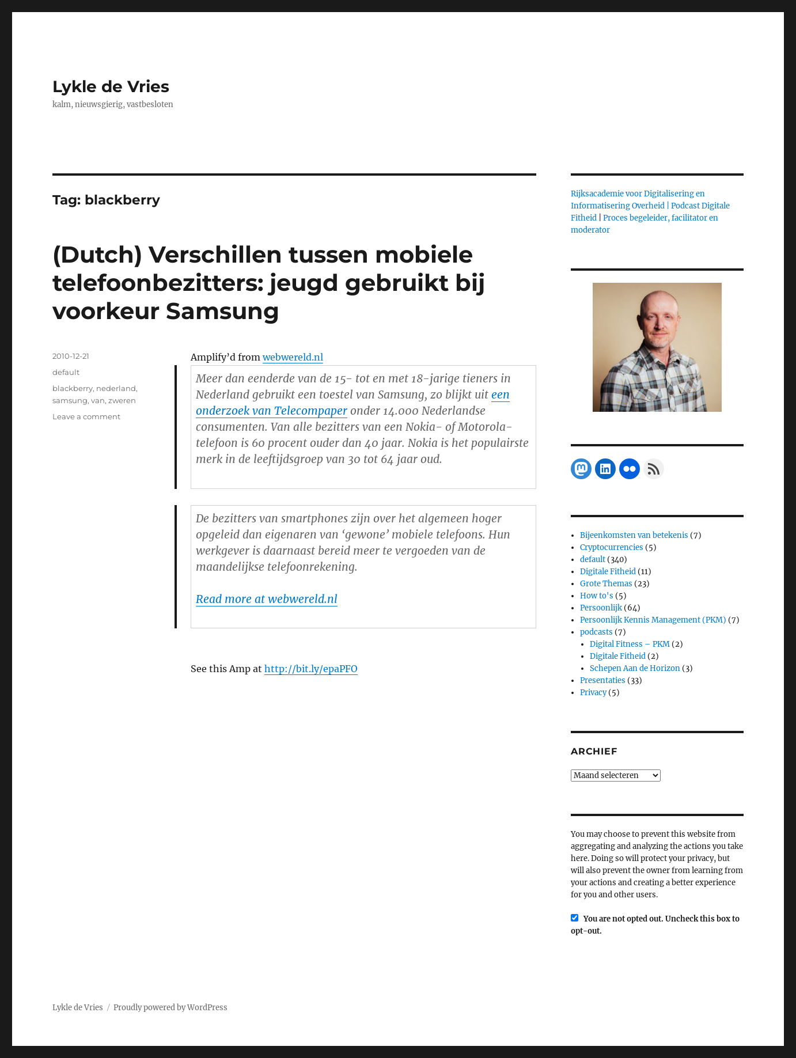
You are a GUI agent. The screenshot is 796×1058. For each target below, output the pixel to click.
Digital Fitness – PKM (630, 644)
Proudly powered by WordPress (170, 1008)
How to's (596, 596)
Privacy (593, 692)
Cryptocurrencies (611, 547)
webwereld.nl (293, 357)
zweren (122, 400)
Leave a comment (86, 416)
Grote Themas (606, 584)
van (98, 400)
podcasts (596, 632)
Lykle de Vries (110, 86)
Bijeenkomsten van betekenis (634, 535)
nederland (116, 388)
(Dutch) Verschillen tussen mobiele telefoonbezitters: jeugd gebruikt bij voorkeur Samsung (268, 282)
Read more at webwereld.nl (267, 599)
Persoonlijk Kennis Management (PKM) (653, 620)
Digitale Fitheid (608, 572)
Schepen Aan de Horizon (635, 668)
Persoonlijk (601, 608)
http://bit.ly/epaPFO (311, 668)
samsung (70, 400)
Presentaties (603, 680)
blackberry (72, 388)
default (65, 372)
